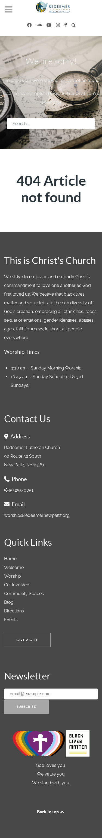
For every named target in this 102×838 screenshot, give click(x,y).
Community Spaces (24, 593)
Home (10, 558)
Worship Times (22, 352)
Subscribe (26, 706)
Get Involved (16, 584)
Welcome (14, 567)
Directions (14, 611)
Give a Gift (27, 639)
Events (11, 619)
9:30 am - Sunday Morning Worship (46, 368)
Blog (9, 602)
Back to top (51, 811)
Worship (12, 576)
